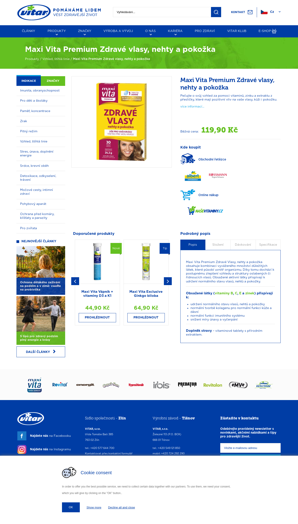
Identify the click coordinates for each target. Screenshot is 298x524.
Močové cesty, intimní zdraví (36, 191)
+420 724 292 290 (173, 453)
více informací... (192, 106)
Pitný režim (28, 131)
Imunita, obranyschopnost (40, 90)
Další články (40, 352)
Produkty (32, 59)
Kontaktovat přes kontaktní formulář (109, 453)
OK (71, 507)
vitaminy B (224, 293)
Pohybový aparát (33, 204)
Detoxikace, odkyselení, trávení (38, 177)
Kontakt (238, 12)
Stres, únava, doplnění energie (36, 153)
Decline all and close (121, 507)
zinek (249, 293)
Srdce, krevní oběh (34, 165)
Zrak (23, 121)
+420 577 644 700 (102, 448)
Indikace (28, 81)
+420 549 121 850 (169, 448)
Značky (53, 81)
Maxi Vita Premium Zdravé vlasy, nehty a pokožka (111, 59)
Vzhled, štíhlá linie (56, 59)
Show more (94, 507)
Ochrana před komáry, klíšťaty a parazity (37, 216)
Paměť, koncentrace (35, 111)
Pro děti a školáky (34, 100)
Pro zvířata (28, 228)
